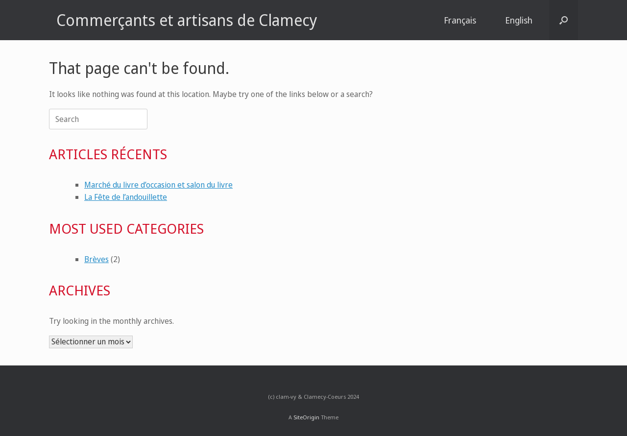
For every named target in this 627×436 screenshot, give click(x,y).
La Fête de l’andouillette (125, 197)
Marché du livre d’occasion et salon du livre (158, 184)
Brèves (96, 259)
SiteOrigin (306, 417)
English (518, 20)
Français (460, 20)
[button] (563, 20)
